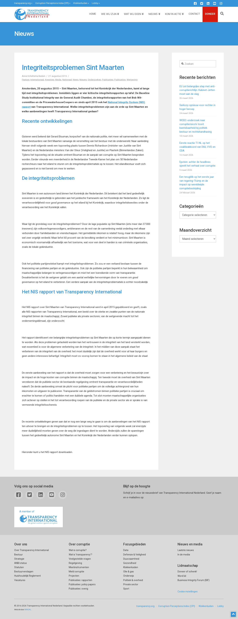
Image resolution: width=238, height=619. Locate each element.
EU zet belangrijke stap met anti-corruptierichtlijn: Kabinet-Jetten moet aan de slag (197, 90)
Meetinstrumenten (79, 567)
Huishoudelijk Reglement (27, 575)
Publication (120, 79)
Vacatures (19, 580)
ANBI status (20, 563)
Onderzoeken (94, 79)
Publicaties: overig (78, 588)
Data (125, 550)
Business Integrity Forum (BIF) (193, 580)
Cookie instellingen (188, 591)
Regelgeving (75, 563)
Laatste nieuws (186, 550)
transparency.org (22, 3)
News (75, 79)
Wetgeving (132, 79)
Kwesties (49, 79)
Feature (25, 79)
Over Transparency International (31, 550)
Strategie (19, 558)
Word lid (182, 576)
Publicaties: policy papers (82, 584)
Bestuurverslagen (23, 571)
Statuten (19, 567)
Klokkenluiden (80, 3)
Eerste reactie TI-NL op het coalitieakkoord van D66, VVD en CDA (197, 146)
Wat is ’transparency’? (80, 554)
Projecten (74, 575)
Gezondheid (129, 563)
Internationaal (37, 79)
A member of (38, 517)
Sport (126, 588)
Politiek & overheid (133, 580)
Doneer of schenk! (187, 571)
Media (58, 79)
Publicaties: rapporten (80, 580)
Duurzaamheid (131, 558)
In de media (184, 554)
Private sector (130, 584)
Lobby (95, 3)
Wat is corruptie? (78, 550)
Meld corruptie (76, 571)
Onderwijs (128, 575)
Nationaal (67, 79)
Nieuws (83, 79)
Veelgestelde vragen (80, 558)
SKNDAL (28, 610)
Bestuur (18, 554)
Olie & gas (128, 571)
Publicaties (107, 79)
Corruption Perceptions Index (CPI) (52, 3)
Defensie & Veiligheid (134, 554)
